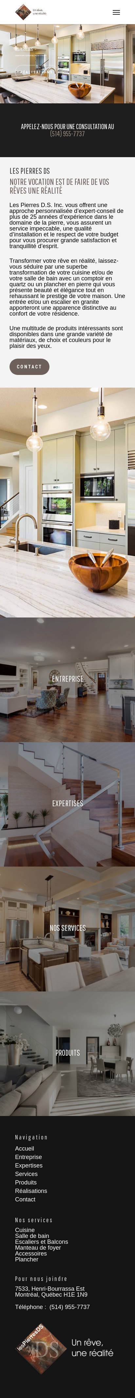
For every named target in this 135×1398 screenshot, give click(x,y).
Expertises (29, 1165)
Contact (25, 1199)
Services (26, 1174)
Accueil (24, 1149)
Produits (26, 1182)
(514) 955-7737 (67, 133)
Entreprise (28, 1157)
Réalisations (36, 72)
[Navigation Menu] (116, 12)
